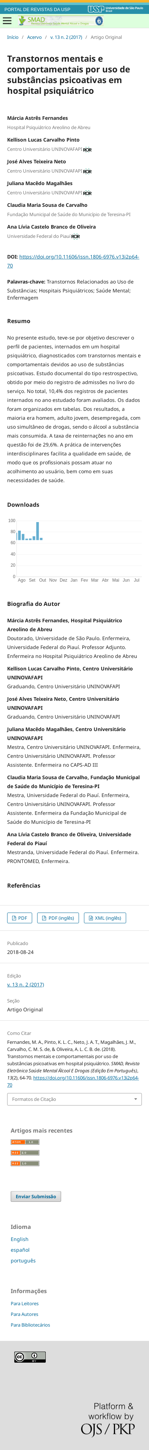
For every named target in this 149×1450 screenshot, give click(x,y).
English (20, 1239)
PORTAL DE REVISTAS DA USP (37, 9)
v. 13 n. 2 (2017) (66, 37)
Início (13, 37)
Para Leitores (25, 1303)
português (23, 1260)
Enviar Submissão (36, 1196)
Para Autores (24, 1314)
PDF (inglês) (61, 918)
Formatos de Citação (34, 1099)
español (20, 1249)
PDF (22, 918)
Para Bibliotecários (30, 1325)
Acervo (34, 37)
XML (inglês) (107, 918)
